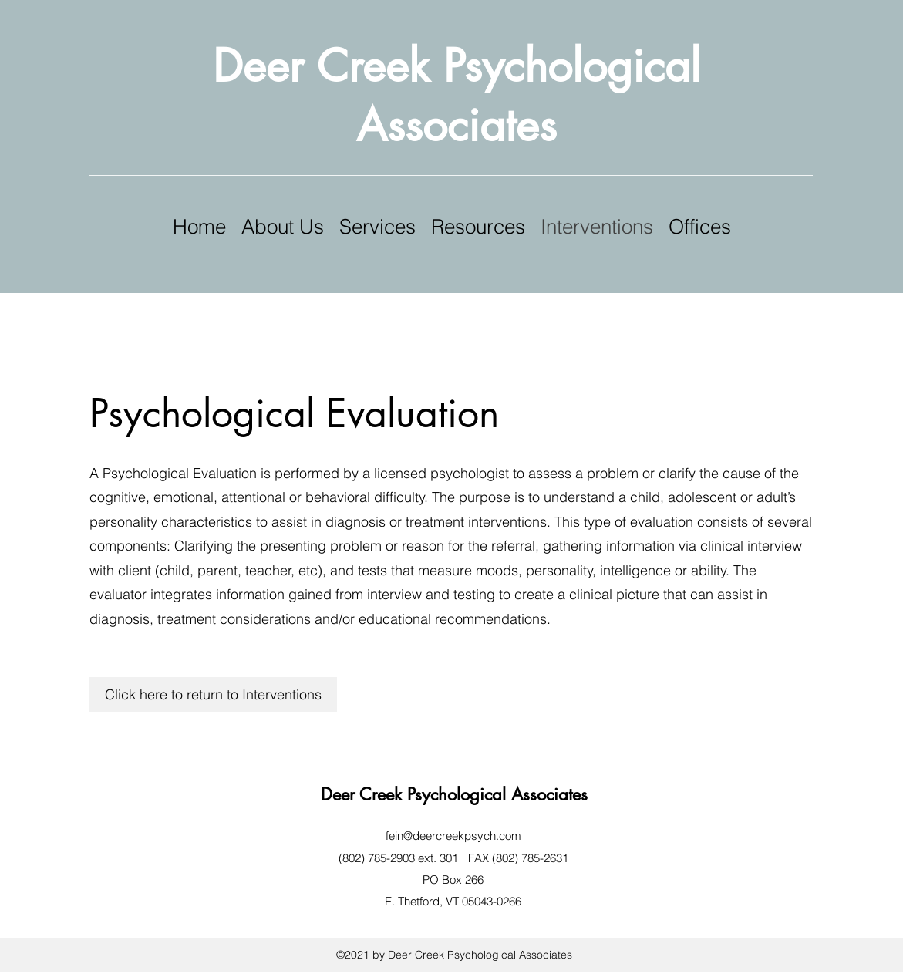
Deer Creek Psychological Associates (454, 794)
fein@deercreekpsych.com (453, 835)
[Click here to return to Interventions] (213, 694)
